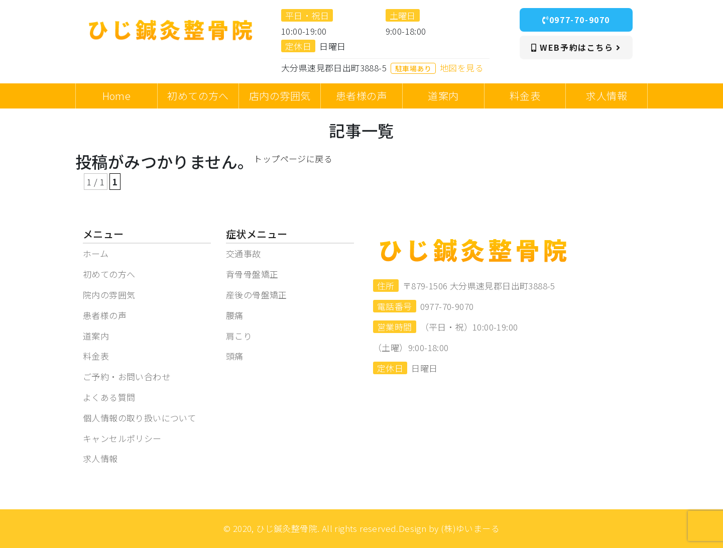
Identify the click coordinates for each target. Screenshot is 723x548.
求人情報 (100, 458)
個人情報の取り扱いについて (139, 417)
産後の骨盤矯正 (256, 294)
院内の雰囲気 (109, 294)
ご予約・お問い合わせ (126, 376)
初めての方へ (109, 274)
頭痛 (235, 356)
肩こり (239, 336)
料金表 (96, 356)
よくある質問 (109, 397)
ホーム (95, 253)
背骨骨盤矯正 (252, 274)
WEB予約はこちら (576, 47)
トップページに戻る (293, 158)
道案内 (96, 336)
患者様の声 (105, 315)
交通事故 (243, 253)
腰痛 (235, 315)
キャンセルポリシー (122, 438)
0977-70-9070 (576, 20)
